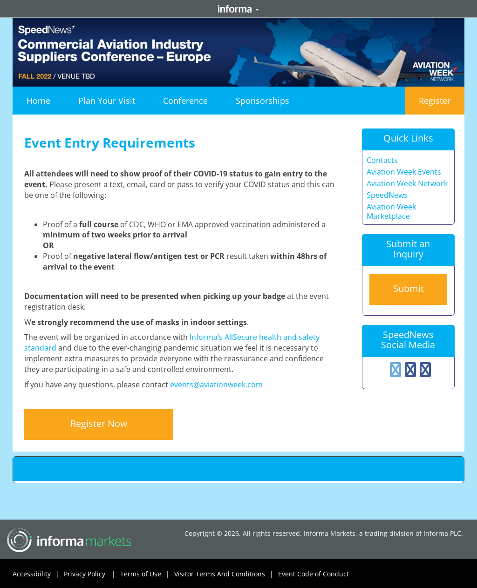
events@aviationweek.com (216, 384)
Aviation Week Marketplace (391, 211)
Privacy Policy (92, 574)
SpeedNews (387, 195)
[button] (106, 101)
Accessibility (38, 574)
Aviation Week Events (404, 172)
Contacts (382, 160)
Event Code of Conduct (313, 573)
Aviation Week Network (407, 184)
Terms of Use (147, 574)
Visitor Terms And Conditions (226, 574)
